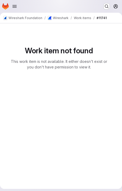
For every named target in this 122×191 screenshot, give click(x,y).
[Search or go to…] (106, 6)
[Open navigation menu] (14, 6)
